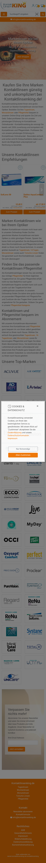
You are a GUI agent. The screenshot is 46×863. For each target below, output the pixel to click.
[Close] (32, 406)
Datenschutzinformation (18, 435)
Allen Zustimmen (23, 455)
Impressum (12, 438)
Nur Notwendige (23, 449)
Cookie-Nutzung (14, 432)
